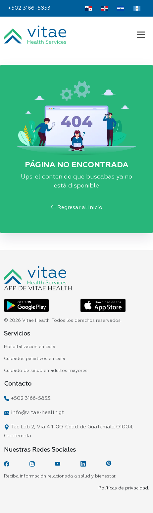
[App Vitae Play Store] (26, 305)
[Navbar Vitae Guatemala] (141, 34)
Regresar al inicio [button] (76, 207)
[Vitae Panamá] (88, 8)
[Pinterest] (108, 464)
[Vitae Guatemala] (136, 8)
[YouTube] (57, 464)
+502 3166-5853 (29, 8)
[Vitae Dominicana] (104, 8)
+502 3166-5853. (31, 398)
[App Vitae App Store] (103, 305)
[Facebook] (6, 464)
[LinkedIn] (83, 464)
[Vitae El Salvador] (120, 8)
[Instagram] (32, 464)
